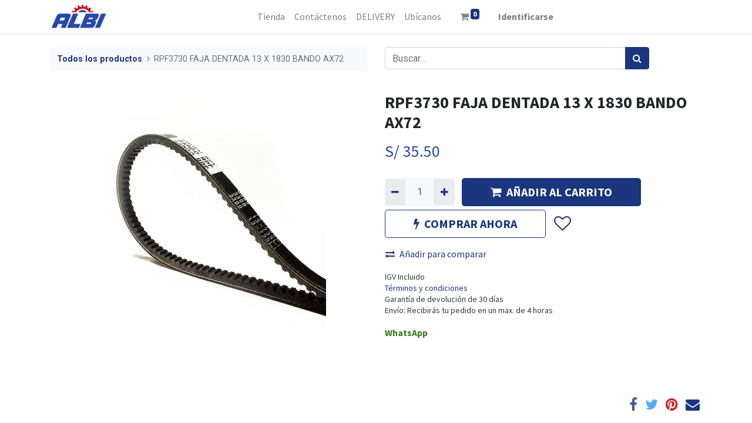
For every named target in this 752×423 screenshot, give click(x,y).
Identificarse (525, 16)
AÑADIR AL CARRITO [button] (551, 191)
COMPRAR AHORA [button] (465, 223)
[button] (562, 224)
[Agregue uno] (444, 192)
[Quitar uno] (395, 192)
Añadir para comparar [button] (435, 254)
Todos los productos (99, 59)
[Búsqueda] (637, 58)
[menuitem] (271, 16)
